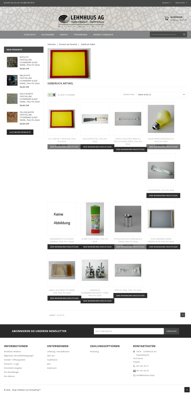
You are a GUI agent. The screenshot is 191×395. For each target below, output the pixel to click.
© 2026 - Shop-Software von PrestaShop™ (22, 390)
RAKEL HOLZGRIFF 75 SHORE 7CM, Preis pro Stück (62, 291)
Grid (49, 94)
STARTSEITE (30, 34)
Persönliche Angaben (13, 368)
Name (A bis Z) (162, 94)
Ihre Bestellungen (11, 372)
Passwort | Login (11, 364)
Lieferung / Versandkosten (58, 351)
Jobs (49, 364)
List (54, 94)
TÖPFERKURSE (80, 34)
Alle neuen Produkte (20, 132)
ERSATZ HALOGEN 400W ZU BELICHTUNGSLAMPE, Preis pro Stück (128, 141)
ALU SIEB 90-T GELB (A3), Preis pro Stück (62, 140)
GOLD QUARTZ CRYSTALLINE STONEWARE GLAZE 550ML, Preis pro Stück (30, 97)
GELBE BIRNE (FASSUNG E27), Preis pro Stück (161, 140)
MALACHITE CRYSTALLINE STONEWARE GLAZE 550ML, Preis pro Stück (30, 79)
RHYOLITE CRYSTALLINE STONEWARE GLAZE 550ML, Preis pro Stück (30, 61)
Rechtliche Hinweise (12, 351)
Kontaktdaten (144, 346)
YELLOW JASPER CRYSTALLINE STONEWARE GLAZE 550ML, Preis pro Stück (30, 116)
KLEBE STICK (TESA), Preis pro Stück (95, 240)
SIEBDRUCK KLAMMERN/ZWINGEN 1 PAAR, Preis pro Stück (95, 293)
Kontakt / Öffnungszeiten (14, 359)
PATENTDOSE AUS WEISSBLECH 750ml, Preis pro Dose (128, 240)
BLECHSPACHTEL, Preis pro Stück (95, 140)
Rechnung (94, 351)
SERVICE (64, 34)
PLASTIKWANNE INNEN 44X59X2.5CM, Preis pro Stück (161, 240)
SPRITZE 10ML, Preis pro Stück (127, 290)
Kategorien (48, 34)
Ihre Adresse (9, 376)
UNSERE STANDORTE (103, 34)
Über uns (51, 355)
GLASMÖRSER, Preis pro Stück (161, 190)
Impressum (52, 368)
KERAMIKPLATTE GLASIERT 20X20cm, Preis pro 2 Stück (62, 240)
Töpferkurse (52, 359)
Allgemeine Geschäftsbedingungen (19, 355)
